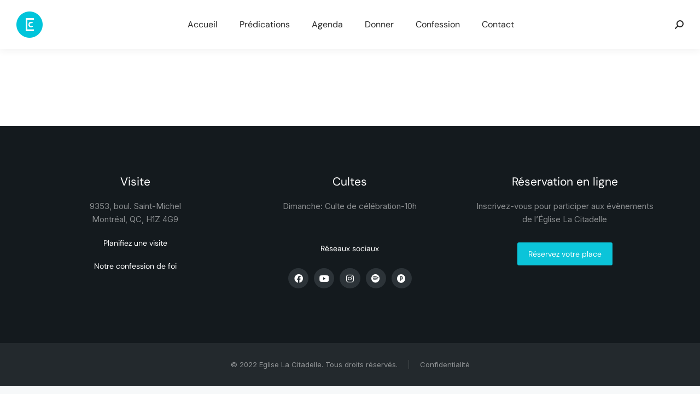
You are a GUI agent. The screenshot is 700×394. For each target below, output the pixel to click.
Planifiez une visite (135, 243)
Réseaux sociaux (349, 248)
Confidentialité (445, 364)
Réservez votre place (565, 254)
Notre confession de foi (135, 266)
